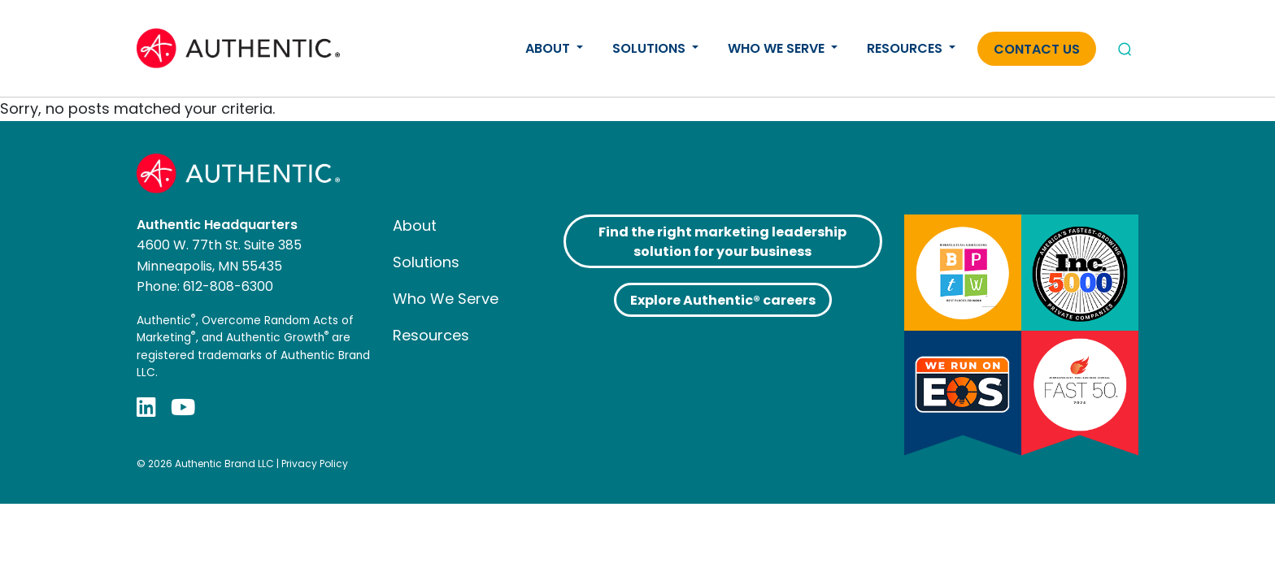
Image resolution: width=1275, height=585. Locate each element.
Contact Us (1037, 49)
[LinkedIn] (146, 407)
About (549, 48)
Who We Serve (778, 48)
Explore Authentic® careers (723, 300)
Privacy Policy (314, 463)
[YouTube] (183, 407)
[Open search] (1124, 49)
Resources (906, 48)
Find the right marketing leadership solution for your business (722, 242)
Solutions (650, 48)
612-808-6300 (228, 286)
